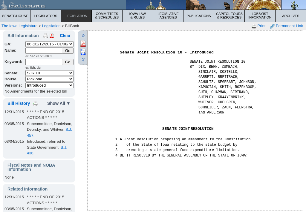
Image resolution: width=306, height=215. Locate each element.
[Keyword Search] (44, 62)
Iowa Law (138, 15)
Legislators (45, 16)
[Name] (44, 50)
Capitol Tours (229, 15)
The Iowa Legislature (19, 26)
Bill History (18, 103)
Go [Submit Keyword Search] (68, 62)
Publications (198, 16)
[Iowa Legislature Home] (153, 5)
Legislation (76, 16)
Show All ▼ (59, 103)
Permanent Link (286, 26)
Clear (65, 35)
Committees (107, 15)
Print (258, 26)
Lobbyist (260, 15)
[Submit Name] (68, 50)
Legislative (168, 15)
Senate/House (15, 16)
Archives (290, 16)
